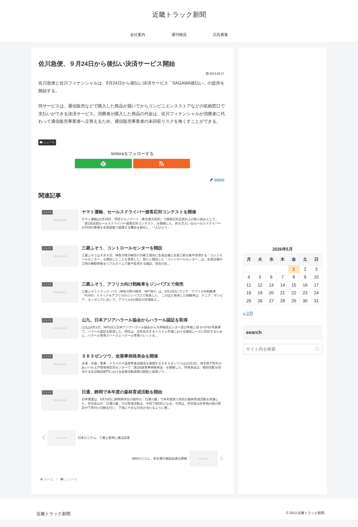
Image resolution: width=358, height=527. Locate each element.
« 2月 (248, 313)
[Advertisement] (282, 100)
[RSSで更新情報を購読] (138, 163)
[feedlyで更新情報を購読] (127, 163)
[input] (282, 349)
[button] (317, 349)
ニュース (47, 142)
